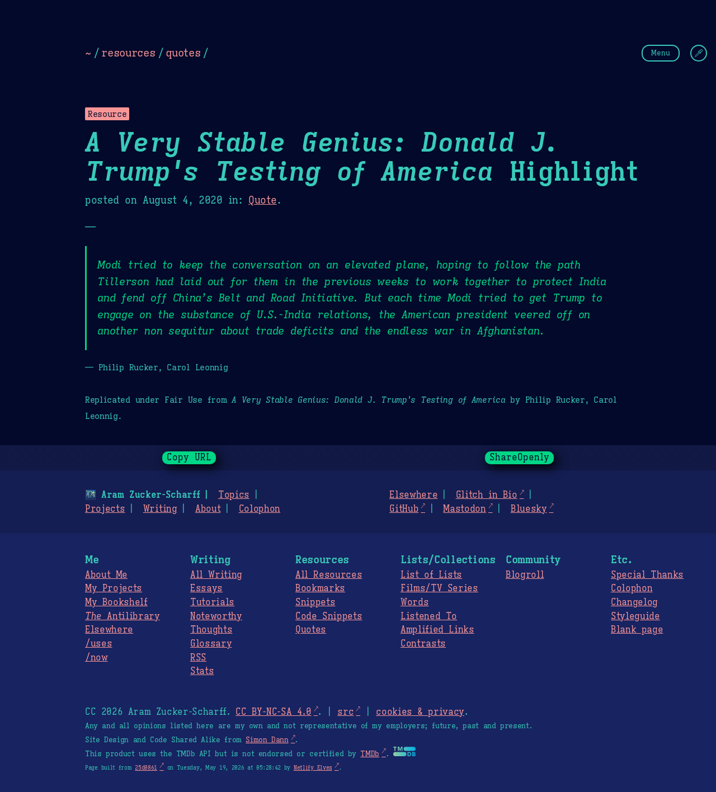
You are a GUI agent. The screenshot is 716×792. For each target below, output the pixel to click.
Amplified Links (437, 629)
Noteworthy (216, 616)
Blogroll (525, 575)
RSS (198, 657)
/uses (98, 643)
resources (128, 52)
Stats (202, 671)
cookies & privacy (420, 712)
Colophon (259, 509)
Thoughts (211, 629)
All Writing (216, 575)
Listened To (429, 616)
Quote (262, 200)
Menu (660, 53)
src (345, 712)
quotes (183, 52)
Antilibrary (122, 616)
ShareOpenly (519, 457)
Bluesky (529, 509)
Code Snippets (328, 616)
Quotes (310, 629)
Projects (105, 509)
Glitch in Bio (486, 495)
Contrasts (423, 643)
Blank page (637, 629)
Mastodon (464, 509)
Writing (160, 509)
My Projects (113, 588)
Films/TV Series (439, 588)
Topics (233, 495)
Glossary (211, 643)
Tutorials (212, 602)
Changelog (634, 602)
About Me (106, 575)
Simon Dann (267, 740)
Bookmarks (320, 588)
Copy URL (189, 457)
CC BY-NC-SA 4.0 (273, 712)
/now (96, 657)
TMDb (369, 753)
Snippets (315, 602)
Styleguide (635, 616)
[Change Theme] (698, 53)
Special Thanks (647, 575)
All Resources (328, 575)
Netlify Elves (313, 767)
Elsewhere (413, 495)
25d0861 (146, 767)
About (207, 509)
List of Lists (431, 575)
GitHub (403, 509)
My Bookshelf (116, 602)
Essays (206, 588)
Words (414, 602)
